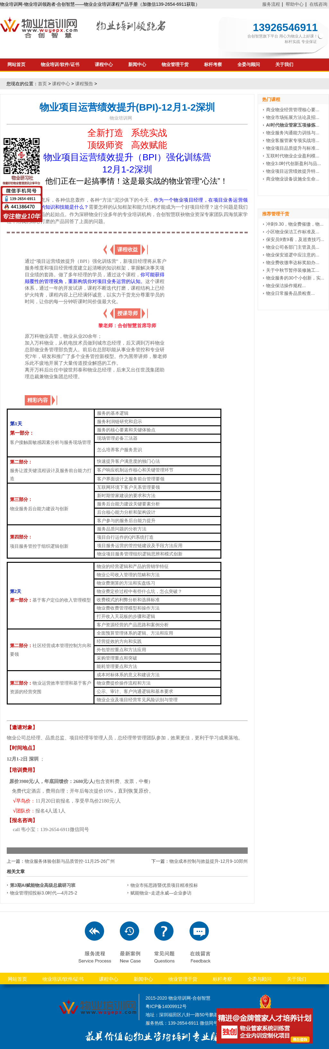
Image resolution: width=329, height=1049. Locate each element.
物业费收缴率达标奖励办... (292, 262)
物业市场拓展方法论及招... (292, 117)
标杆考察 (213, 64)
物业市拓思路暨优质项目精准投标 (164, 885)
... (292, 125)
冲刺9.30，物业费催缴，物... (295, 224)
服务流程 (271, 4)
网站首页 (16, 64)
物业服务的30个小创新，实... (295, 277)
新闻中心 (137, 64)
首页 (42, 83)
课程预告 (84, 83)
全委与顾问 (248, 64)
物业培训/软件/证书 (60, 64)
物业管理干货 (175, 64)
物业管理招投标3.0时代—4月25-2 (43, 892)
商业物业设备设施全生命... (292, 178)
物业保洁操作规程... (286, 285)
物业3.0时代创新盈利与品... (293, 163)
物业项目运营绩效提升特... (292, 171)
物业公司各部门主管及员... (292, 247)
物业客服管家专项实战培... (292, 140)
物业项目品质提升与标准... (292, 148)
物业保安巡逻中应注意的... (292, 254)
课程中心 (104, 64)
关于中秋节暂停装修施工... (292, 270)
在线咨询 (318, 4)
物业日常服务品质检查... (290, 293)
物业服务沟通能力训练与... (292, 132)
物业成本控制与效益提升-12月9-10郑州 (208, 861)
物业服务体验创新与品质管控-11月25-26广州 (70, 861)
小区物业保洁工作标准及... (292, 231)
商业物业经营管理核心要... (292, 109)
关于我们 (284, 64)
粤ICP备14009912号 (166, 1006)
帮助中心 (295, 4)
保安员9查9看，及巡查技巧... (295, 239)
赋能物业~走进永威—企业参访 (160, 892)
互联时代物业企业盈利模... (292, 155)
